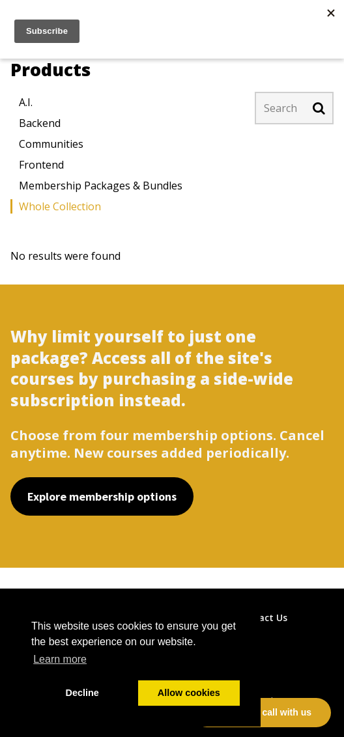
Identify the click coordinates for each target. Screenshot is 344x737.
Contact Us (261, 617)
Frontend (41, 165)
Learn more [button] (60, 659)
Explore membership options (102, 496)
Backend (40, 123)
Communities (51, 144)
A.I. (26, 102)
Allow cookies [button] (189, 693)
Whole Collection (60, 206)
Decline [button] (82, 693)
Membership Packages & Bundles (100, 185)
